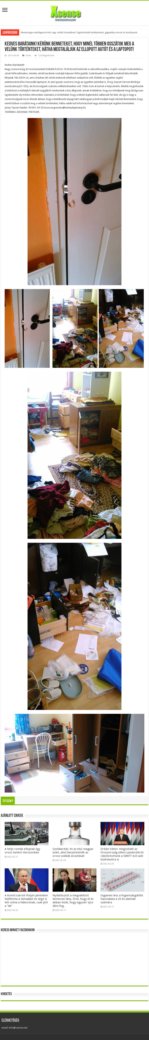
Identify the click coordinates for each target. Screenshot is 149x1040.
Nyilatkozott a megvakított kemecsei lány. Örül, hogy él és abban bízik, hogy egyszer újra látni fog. (73, 901)
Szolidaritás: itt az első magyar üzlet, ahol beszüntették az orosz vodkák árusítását (73, 852)
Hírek (28, 55)
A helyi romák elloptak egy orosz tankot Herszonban (22, 850)
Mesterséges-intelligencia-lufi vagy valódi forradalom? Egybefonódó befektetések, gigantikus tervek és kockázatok (79, 32)
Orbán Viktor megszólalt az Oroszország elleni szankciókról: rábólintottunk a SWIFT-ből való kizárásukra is (122, 854)
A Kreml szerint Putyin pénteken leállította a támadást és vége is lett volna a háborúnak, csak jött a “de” (26, 901)
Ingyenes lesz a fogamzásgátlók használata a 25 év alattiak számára (121, 899)
